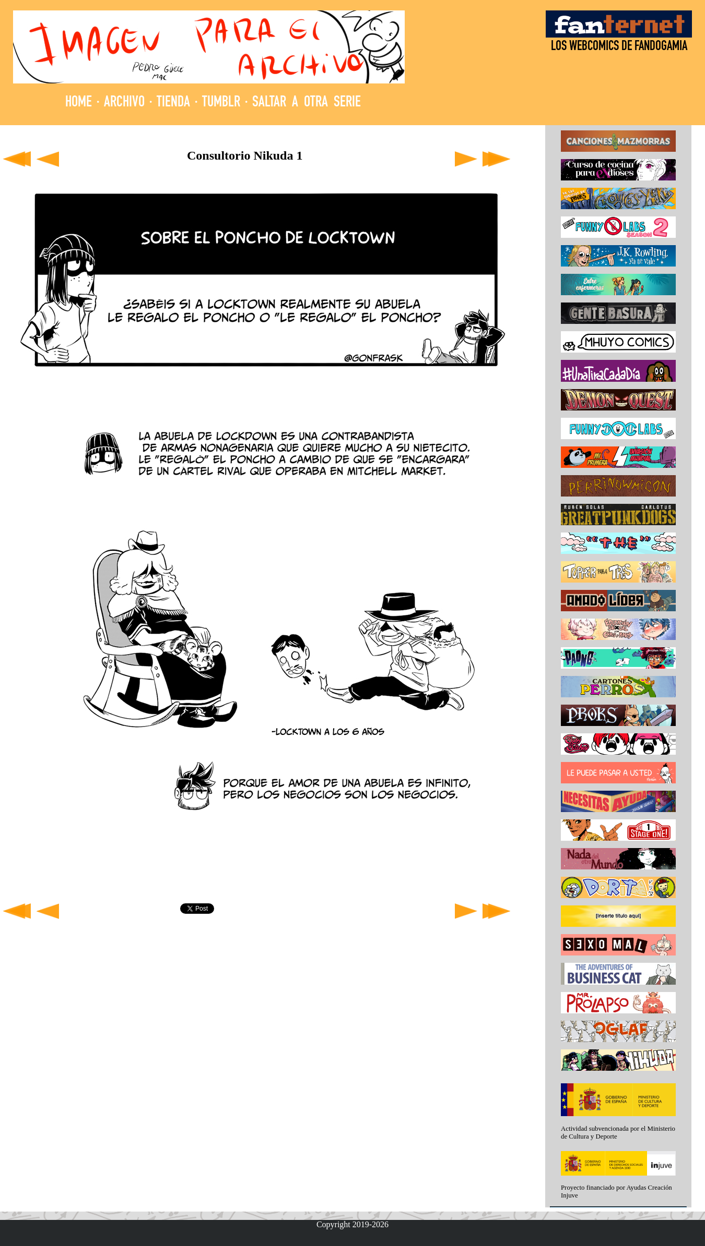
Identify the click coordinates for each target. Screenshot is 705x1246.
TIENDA (173, 103)
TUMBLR (221, 103)
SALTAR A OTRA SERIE (306, 103)
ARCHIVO (124, 103)
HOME (78, 103)
